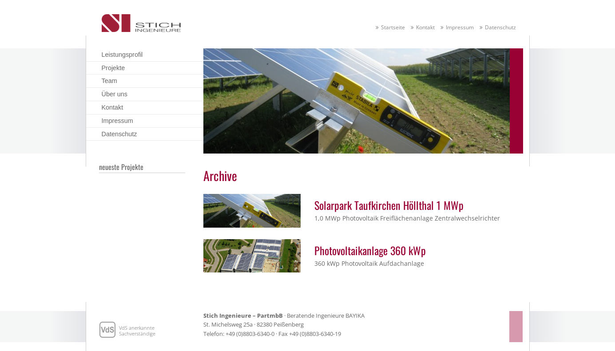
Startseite (393, 27)
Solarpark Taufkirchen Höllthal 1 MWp (389, 205)
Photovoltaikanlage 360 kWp (370, 250)
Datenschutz (500, 27)
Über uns (114, 94)
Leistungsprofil (122, 54)
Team (109, 80)
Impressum (460, 27)
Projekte (113, 67)
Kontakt (425, 27)
